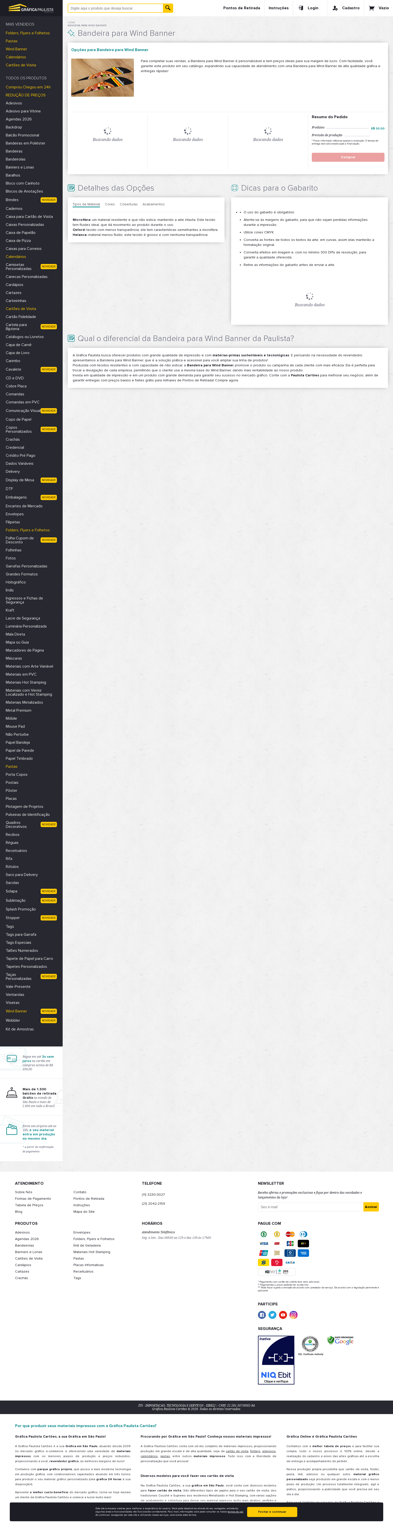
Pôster (11, 791)
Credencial (15, 447)
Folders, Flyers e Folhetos (28, 33)
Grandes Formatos (22, 574)
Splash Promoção (21, 909)
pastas (165, 1456)
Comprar (348, 157)
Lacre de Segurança (23, 618)
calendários (149, 1456)
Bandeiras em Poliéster (25, 143)
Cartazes (14, 293)
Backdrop (14, 127)
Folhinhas (14, 550)
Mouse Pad (15, 726)
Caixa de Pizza (18, 241)
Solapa (11, 891)
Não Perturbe (17, 734)
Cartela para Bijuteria (16, 327)
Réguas (12, 843)
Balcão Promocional (22, 135)
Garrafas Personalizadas (26, 566)
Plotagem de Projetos (24, 807)
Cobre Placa (16, 386)
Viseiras (13, 1003)
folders (255, 1451)
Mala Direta (15, 634)
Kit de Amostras (20, 1029)
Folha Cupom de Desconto (20, 540)
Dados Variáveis (20, 464)
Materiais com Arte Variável (29, 666)
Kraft (10, 610)
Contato (79, 1192)
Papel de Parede (20, 750)
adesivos (269, 1451)
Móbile (11, 718)
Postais (12, 783)
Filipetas (13, 522)
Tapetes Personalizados (26, 967)
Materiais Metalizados (24, 702)
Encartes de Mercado (24, 506)
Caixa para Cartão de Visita (29, 217)
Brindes (12, 200)
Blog (18, 1211)
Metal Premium (18, 710)
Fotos (11, 558)
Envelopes (15, 514)
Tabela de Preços (29, 1205)
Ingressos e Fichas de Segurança (24, 600)
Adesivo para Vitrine (23, 111)
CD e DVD (15, 378)
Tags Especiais (18, 943)
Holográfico (16, 582)
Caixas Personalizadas (25, 225)
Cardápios (14, 285)
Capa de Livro (18, 353)
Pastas (12, 41)
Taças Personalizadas (19, 977)
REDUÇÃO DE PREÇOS (26, 95)
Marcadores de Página (25, 650)
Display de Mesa (20, 480)
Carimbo (13, 361)
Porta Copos (17, 775)
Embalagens (16, 497)
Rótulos (12, 867)
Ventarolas (15, 995)
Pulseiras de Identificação (28, 815)
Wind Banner (16, 49)
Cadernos (14, 209)
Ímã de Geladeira (87, 1245)
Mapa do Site (84, 1211)
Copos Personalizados (19, 429)
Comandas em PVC (23, 402)
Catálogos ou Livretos (25, 337)
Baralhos (13, 175)
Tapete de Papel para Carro (29, 959)
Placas (11, 799)
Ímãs (10, 590)
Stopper (13, 918)
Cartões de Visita (21, 65)
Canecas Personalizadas (27, 277)
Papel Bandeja (18, 742)
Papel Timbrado (19, 758)
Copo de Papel (18, 419)
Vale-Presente (18, 987)
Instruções (279, 8)
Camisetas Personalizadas (19, 267)
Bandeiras (14, 151)
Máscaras (14, 658)
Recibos (13, 835)
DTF (9, 489)
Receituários (16, 851)
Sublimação (16, 900)
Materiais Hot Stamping (26, 682)
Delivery (13, 472)
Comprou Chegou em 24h (28, 87)
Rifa (9, 859)
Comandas (15, 394)
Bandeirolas (16, 159)
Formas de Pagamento (33, 1198)
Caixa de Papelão (21, 233)
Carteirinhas (16, 301)
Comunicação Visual (23, 411)
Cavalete (13, 369)
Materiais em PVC (21, 674)
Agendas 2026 (19, 119)
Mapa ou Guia (17, 642)
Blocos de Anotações (24, 191)
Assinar (371, 1207)
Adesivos (14, 103)
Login (307, 8)
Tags (10, 927)
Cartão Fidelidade (21, 317)
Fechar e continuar (272, 1512)
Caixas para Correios (24, 249)
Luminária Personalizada (26, 626)
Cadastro (346, 8)
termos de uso (235, 1511)
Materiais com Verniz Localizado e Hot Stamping (29, 692)
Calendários (16, 57)
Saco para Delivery (22, 875)
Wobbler (13, 1020)
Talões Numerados (22, 951)
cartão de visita (237, 1451)
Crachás (13, 439)
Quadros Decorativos (16, 825)
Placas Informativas (88, 1265)
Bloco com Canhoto (23, 183)
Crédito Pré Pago (20, 455)
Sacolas (12, 883)
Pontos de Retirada (241, 8)
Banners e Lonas (20, 167)
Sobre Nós (23, 1192)
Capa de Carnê (19, 345)
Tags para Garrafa (21, 935)
